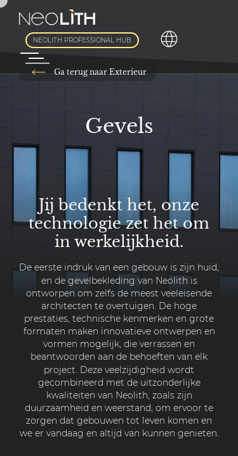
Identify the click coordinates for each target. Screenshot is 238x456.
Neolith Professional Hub (82, 40)
